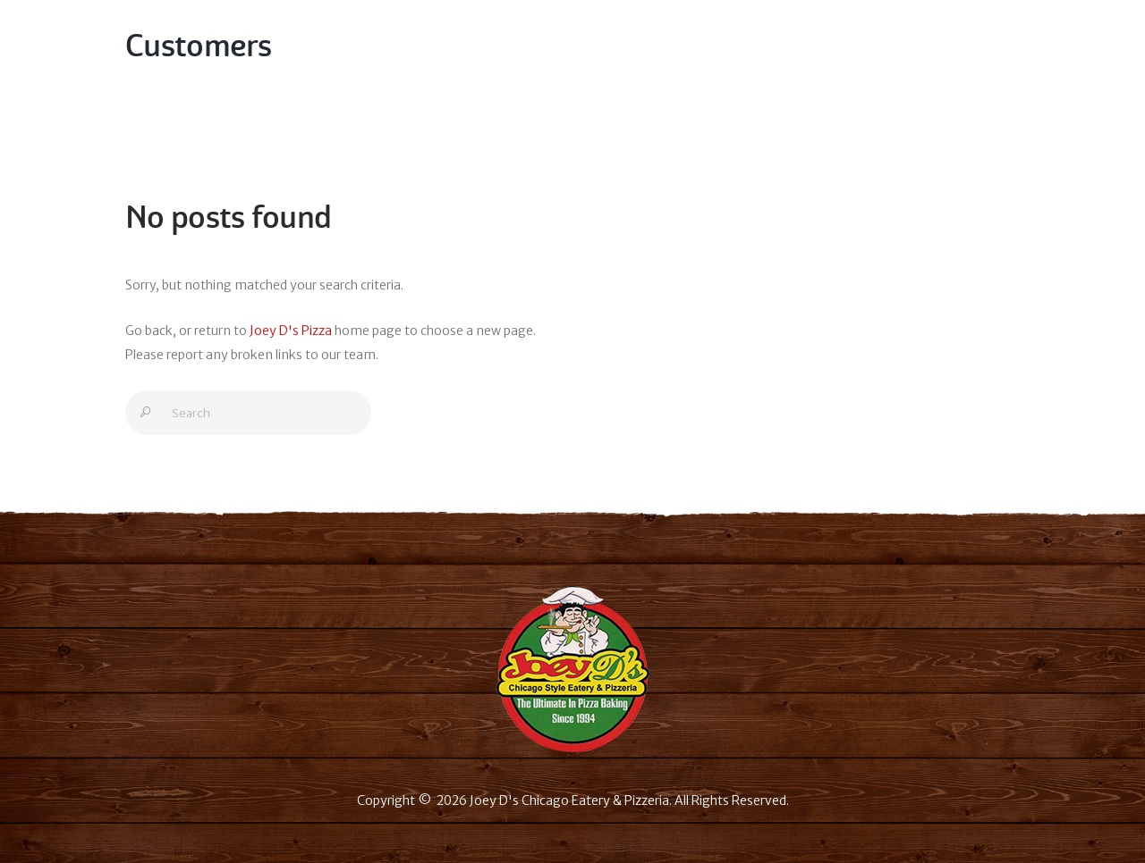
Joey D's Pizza (291, 331)
